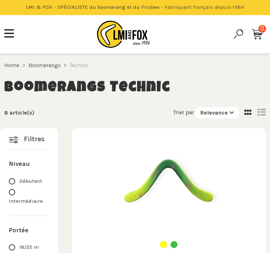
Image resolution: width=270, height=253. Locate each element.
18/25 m (29, 247)
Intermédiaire (26, 201)
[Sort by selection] (217, 112)
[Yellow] (163, 244)
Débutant (30, 181)
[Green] (174, 244)
